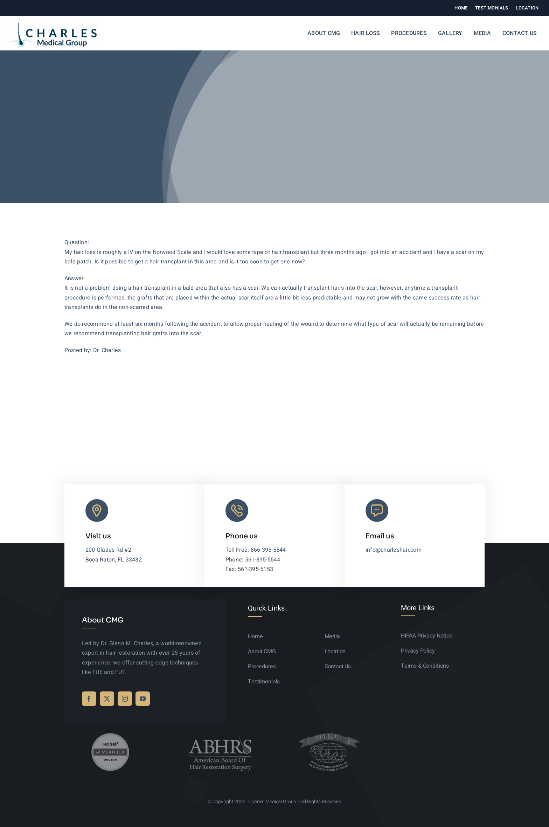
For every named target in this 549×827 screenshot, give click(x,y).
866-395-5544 (268, 550)
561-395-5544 (262, 560)
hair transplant (152, 288)
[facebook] (89, 698)
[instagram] (125, 698)
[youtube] (142, 698)
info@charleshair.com (394, 550)
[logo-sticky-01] (52, 19)
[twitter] (107, 698)
